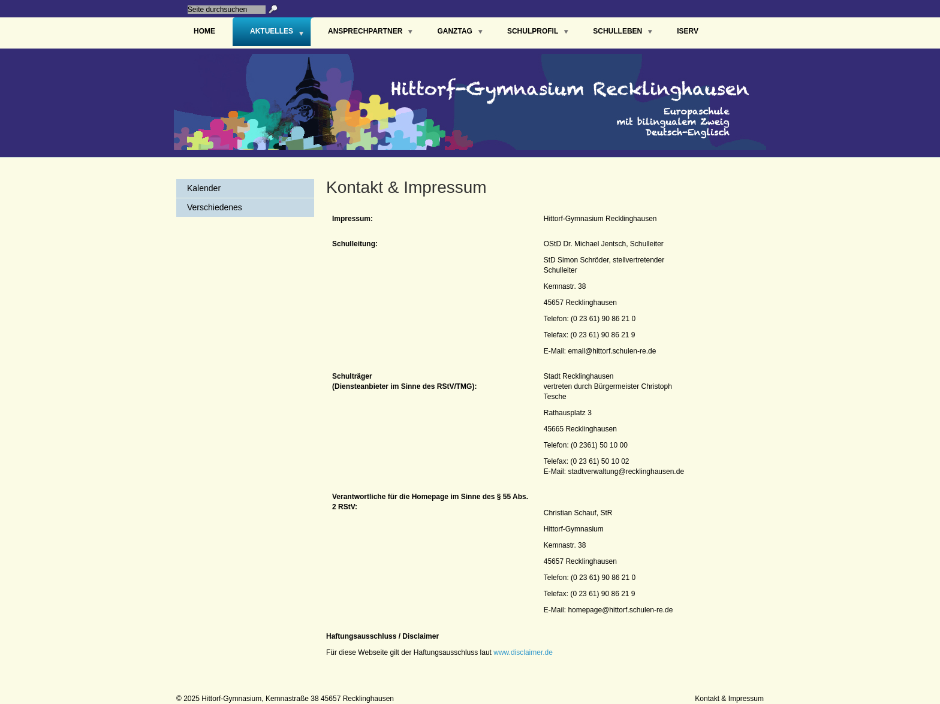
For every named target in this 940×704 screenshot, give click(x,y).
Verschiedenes (214, 207)
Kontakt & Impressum (729, 698)
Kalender (204, 188)
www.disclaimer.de (523, 652)
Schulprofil (532, 31)
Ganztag (454, 31)
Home (204, 31)
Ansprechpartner (365, 31)
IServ (687, 31)
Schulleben (617, 31)
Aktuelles (271, 31)
